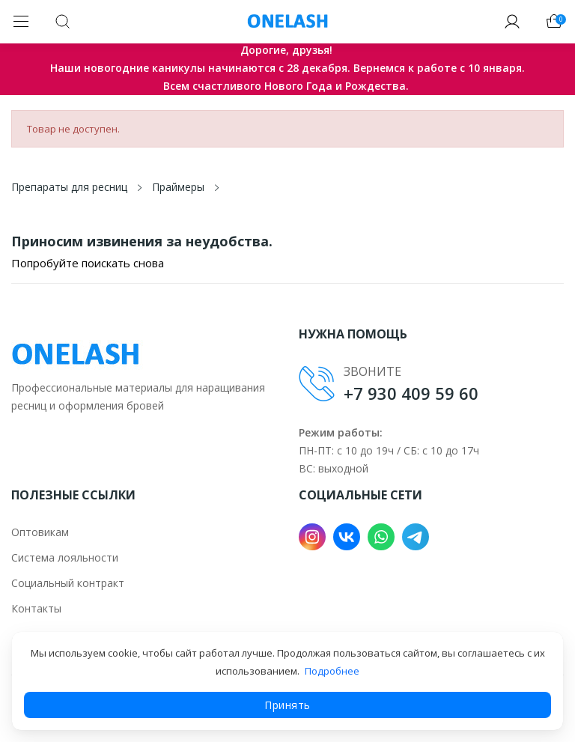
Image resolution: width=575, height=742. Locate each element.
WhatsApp (381, 536)
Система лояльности (64, 557)
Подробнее (332, 671)
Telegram (415, 536)
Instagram (312, 536)
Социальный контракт (67, 583)
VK (346, 536)
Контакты (36, 608)
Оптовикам (40, 532)
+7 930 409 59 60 (411, 393)
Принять (287, 705)
